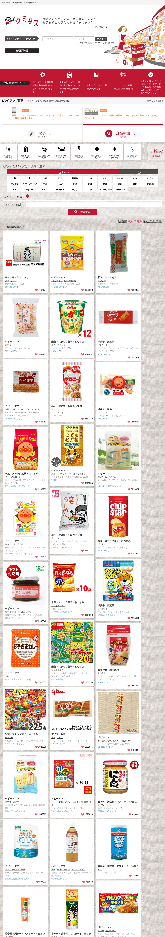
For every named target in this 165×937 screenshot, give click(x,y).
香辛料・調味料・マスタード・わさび (118, 801)
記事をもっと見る (155, 100)
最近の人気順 (151, 221)
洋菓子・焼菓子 (106, 341)
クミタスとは (101, 27)
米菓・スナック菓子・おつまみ (67, 341)
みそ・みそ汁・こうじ (16, 277)
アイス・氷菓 (58, 734)
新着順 (122, 221)
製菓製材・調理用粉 (108, 670)
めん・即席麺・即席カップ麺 (66, 406)
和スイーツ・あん (107, 277)
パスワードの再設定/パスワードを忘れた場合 (94, 42)
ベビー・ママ (58, 277)
